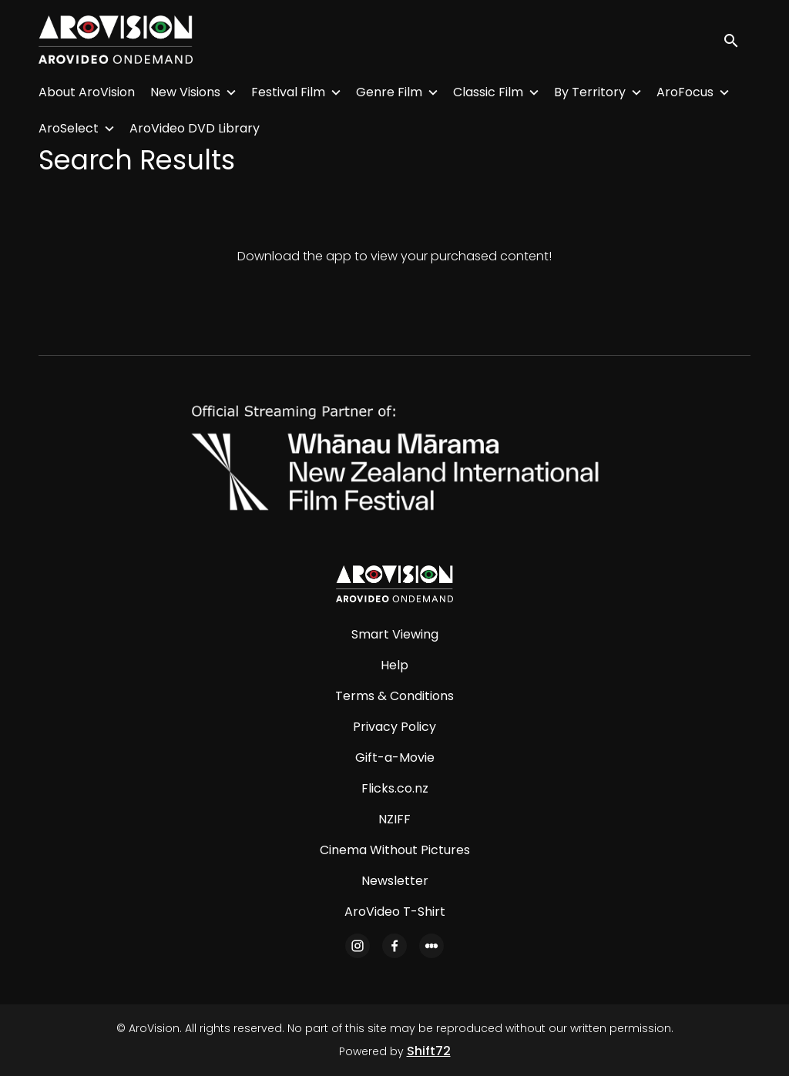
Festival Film (288, 92)
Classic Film (488, 92)
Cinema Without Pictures (395, 850)
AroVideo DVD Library (194, 128)
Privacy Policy (394, 727)
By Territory (590, 92)
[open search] (736, 39)
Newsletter (394, 881)
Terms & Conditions (394, 696)
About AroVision (87, 92)
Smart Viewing (394, 634)
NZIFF (394, 819)
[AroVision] (394, 583)
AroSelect (69, 128)
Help (394, 665)
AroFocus (684, 92)
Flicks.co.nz (394, 788)
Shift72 (429, 1051)
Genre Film (389, 92)
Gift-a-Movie (395, 757)
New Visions (185, 92)
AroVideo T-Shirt (394, 911)
